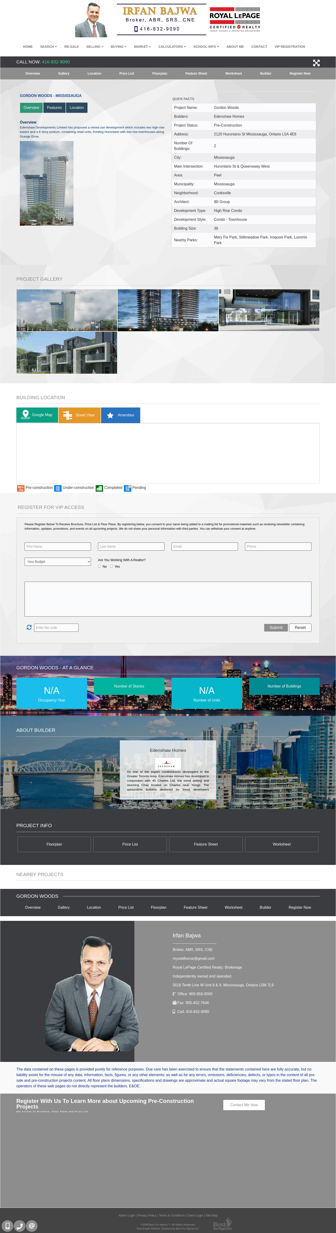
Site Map (212, 1215)
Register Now (300, 73)
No (105, 566)
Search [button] (48, 46)
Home (28, 46)
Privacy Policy (147, 1215)
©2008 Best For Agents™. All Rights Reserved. (168, 1224)
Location (94, 73)
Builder (265, 73)
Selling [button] (94, 46)
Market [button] (142, 46)
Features (54, 108)
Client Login (195, 1215)
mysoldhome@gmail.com (194, 958)
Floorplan (159, 73)
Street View (77, 415)
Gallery (63, 73)
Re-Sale (71, 46)
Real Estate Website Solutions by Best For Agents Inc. (167, 1228)
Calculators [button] (172, 46)
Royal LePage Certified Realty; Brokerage (207, 967)
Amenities (119, 415)
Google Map (35, 415)
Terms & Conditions (172, 1215)
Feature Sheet (196, 73)
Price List (126, 73)
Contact (259, 46)
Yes (117, 566)
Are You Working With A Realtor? (122, 560)
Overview (32, 73)
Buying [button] (118, 46)
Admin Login (126, 1215)
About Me (235, 46)
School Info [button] (206, 46)
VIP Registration (290, 46)
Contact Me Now (244, 1105)
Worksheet (233, 73)
